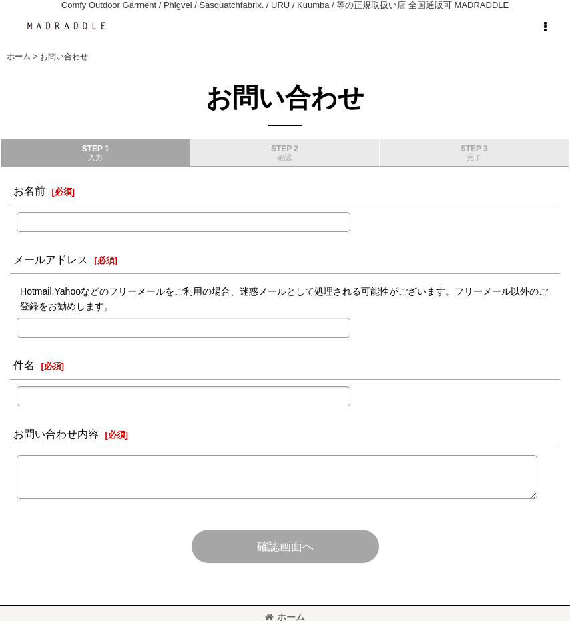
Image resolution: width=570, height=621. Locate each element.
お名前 (29, 191)
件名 (24, 365)
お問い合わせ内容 (56, 434)
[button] (545, 27)
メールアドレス (50, 259)
